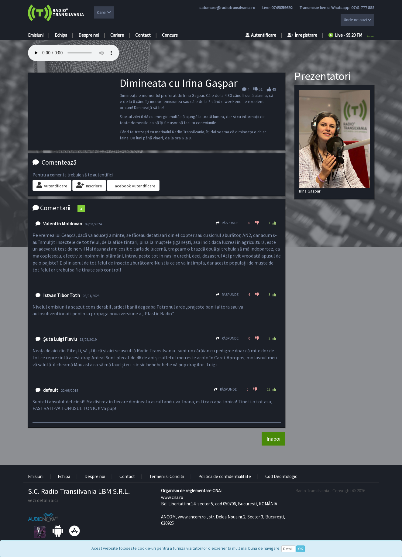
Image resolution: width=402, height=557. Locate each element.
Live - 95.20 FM (345, 35)
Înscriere (89, 185)
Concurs (170, 35)
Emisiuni (35, 35)
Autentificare (261, 35)
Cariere (117, 35)
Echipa (61, 35)
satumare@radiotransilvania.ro (227, 7)
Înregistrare (302, 35)
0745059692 (282, 7)
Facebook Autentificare (134, 186)
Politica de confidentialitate (224, 476)
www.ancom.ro (192, 517)
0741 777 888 (362, 7)
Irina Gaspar (334, 142)
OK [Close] (300, 548)
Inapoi (273, 438)
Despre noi (88, 35)
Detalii (288, 548)
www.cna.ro (172, 497)
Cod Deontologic (281, 476)
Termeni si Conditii (166, 476)
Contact (143, 35)
